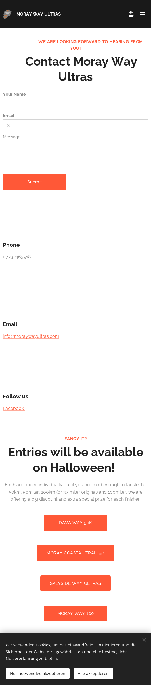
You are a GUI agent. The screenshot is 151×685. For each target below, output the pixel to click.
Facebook (14, 408)
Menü (142, 14)
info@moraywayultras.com (31, 336)
